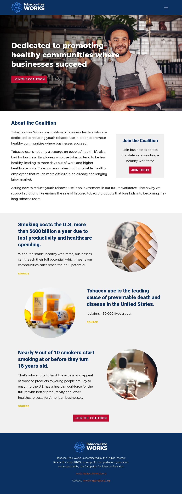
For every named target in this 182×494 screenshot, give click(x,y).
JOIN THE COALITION (29, 79)
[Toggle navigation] (166, 7)
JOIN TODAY (140, 170)
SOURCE (23, 273)
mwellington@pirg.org (96, 480)
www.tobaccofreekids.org (91, 473)
